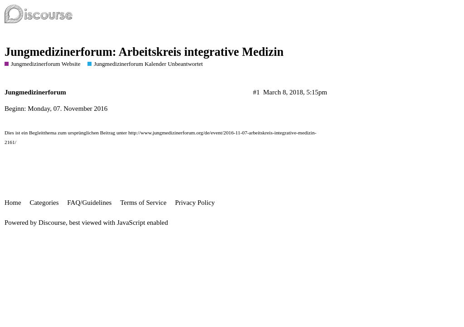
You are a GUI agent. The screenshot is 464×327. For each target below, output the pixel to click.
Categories (43, 202)
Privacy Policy (195, 202)
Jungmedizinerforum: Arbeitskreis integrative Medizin (144, 52)
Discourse (52, 222)
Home (13, 202)
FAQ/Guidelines (89, 202)
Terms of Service (143, 202)
